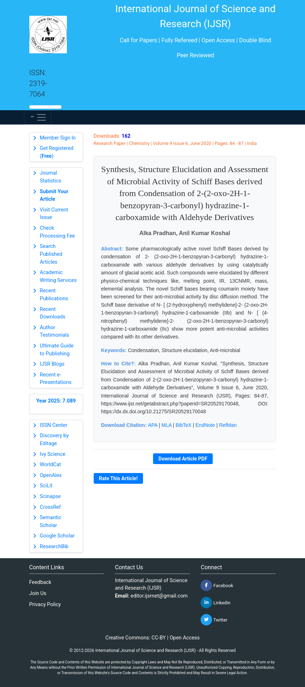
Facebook (217, 585)
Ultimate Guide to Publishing (56, 350)
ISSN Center (53, 425)
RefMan (228, 425)
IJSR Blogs (52, 364)
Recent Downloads (52, 313)
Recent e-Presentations (56, 379)
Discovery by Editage (54, 440)
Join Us (37, 593)
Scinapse (50, 496)
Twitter (214, 619)
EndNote (205, 425)
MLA (167, 425)
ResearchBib (54, 547)
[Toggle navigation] (37, 117)
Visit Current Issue (54, 214)
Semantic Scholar (50, 521)
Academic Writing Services (58, 276)
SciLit (46, 486)
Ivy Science (52, 454)
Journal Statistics (50, 177)
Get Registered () (56, 152)
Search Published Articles (51, 254)
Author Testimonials (54, 331)
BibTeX (183, 425)
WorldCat (50, 465)
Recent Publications (54, 295)
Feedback (40, 582)
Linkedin (215, 602)
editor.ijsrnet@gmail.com (159, 596)
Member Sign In (57, 138)
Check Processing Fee (57, 232)
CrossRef (50, 507)
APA (152, 425)
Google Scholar (57, 536)
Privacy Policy (45, 604)
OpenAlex (51, 475)
